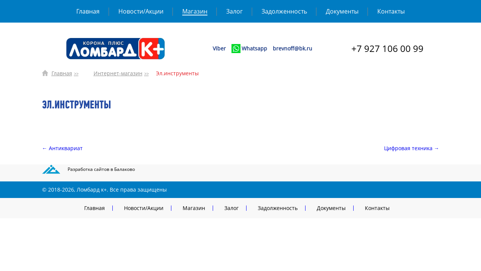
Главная (88, 11)
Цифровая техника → (411, 148)
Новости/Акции (140, 11)
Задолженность (284, 11)
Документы (342, 11)
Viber (219, 48)
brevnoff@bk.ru (292, 48)
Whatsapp (254, 48)
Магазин (194, 11)
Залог (234, 11)
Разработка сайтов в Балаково (101, 169)
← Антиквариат (62, 148)
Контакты (391, 11)
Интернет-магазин (118, 73)
